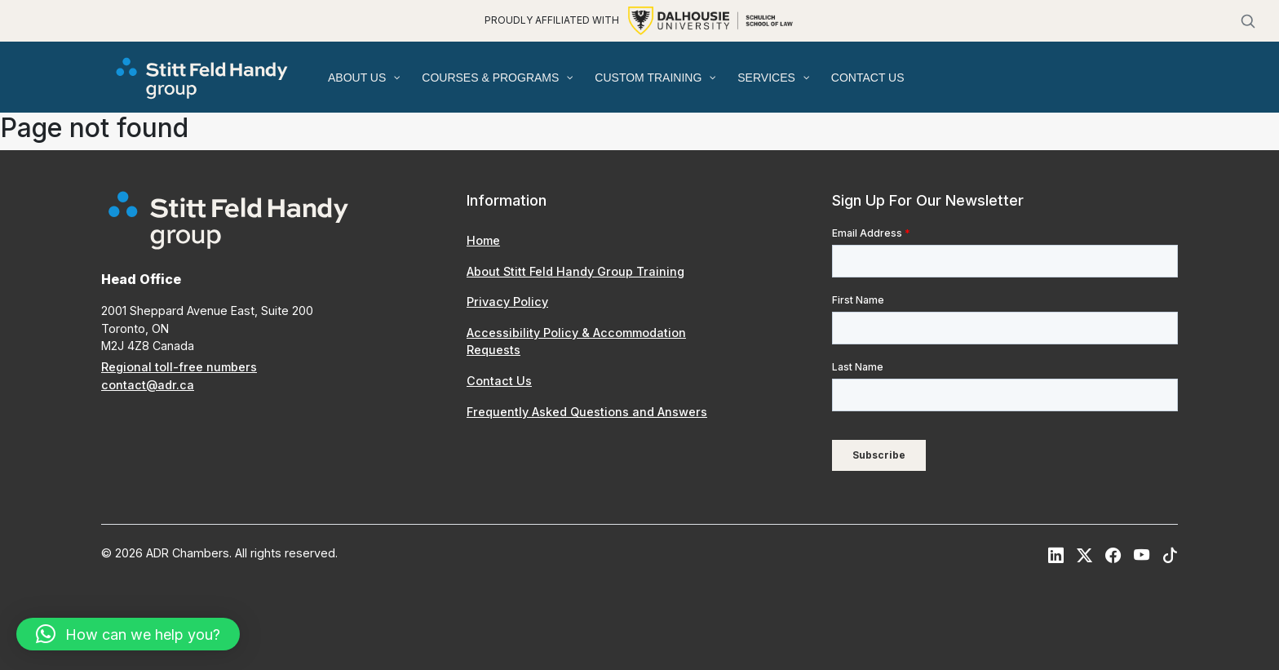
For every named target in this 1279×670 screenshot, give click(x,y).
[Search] (1248, 21)
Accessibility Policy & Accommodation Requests (576, 341)
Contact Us (499, 381)
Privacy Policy (507, 301)
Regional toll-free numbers (179, 367)
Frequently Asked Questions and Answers (587, 412)
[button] (128, 634)
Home (483, 240)
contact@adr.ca (147, 385)
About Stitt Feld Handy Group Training (575, 271)
